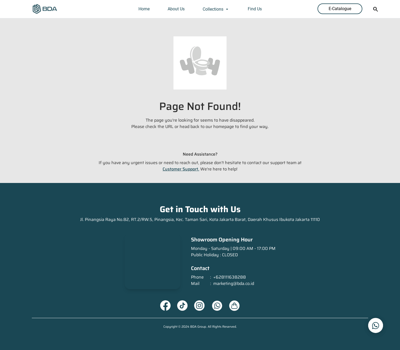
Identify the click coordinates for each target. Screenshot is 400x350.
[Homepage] (45, 9)
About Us (176, 8)
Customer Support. (181, 169)
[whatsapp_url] (375, 325)
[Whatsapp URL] (217, 305)
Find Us (255, 8)
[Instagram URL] (199, 305)
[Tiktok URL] (182, 305)
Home (144, 8)
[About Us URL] (234, 305)
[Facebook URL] (165, 305)
